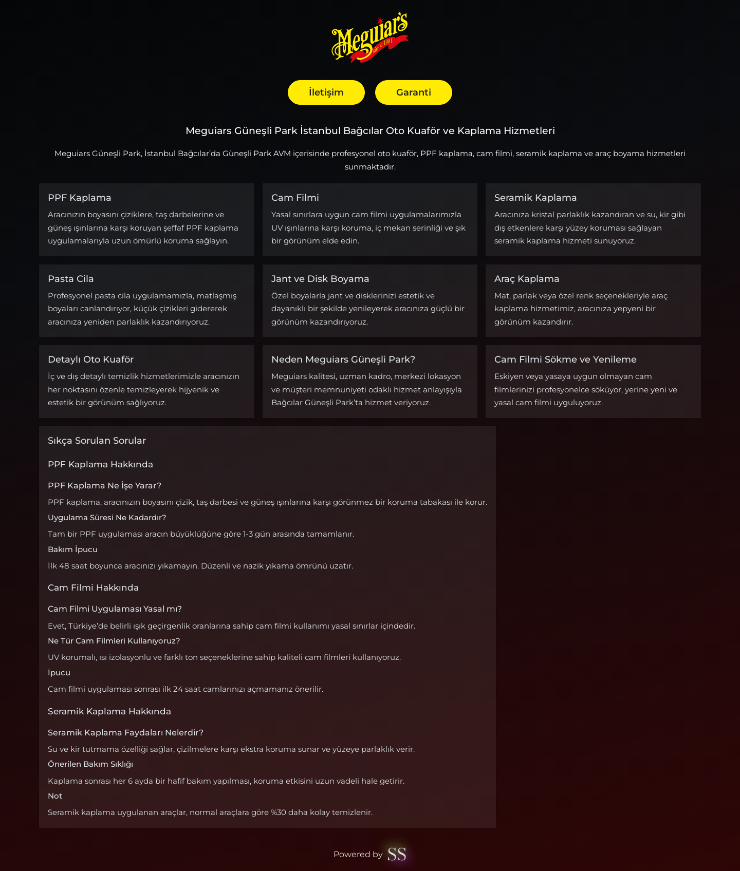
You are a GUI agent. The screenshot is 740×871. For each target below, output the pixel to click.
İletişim (326, 92)
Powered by (370, 854)
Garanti (413, 92)
